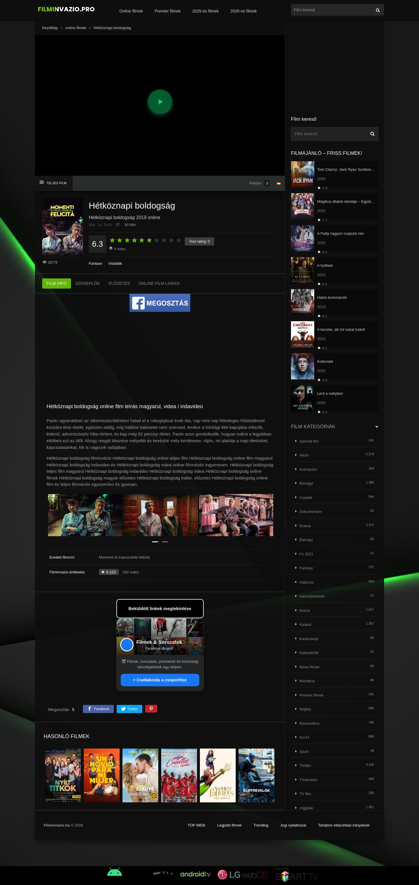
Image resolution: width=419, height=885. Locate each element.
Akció (304, 455)
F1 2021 (306, 554)
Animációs (308, 469)
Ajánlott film (309, 441)
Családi (305, 497)
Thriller (305, 765)
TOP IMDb (196, 825)
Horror (304, 610)
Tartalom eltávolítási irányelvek (344, 825)
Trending (260, 825)
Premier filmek (167, 11)
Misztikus (307, 681)
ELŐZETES (119, 283)
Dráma (305, 526)
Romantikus (309, 723)
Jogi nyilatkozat (293, 825)
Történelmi (308, 780)
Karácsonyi (308, 639)
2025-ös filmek (205, 11)
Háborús (306, 582)
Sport (303, 751)
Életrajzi (306, 540)
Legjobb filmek (229, 825)
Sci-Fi (304, 737)
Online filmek (131, 11)
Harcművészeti (311, 596)
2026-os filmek (243, 11)
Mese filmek (309, 667)
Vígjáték (115, 263)
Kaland (305, 624)
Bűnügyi (306, 483)
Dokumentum (310, 511)
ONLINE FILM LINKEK (159, 283)
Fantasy (95, 263)
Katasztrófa (309, 653)
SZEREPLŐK (87, 283)
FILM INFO (57, 283)
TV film (305, 794)
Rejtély (305, 709)
